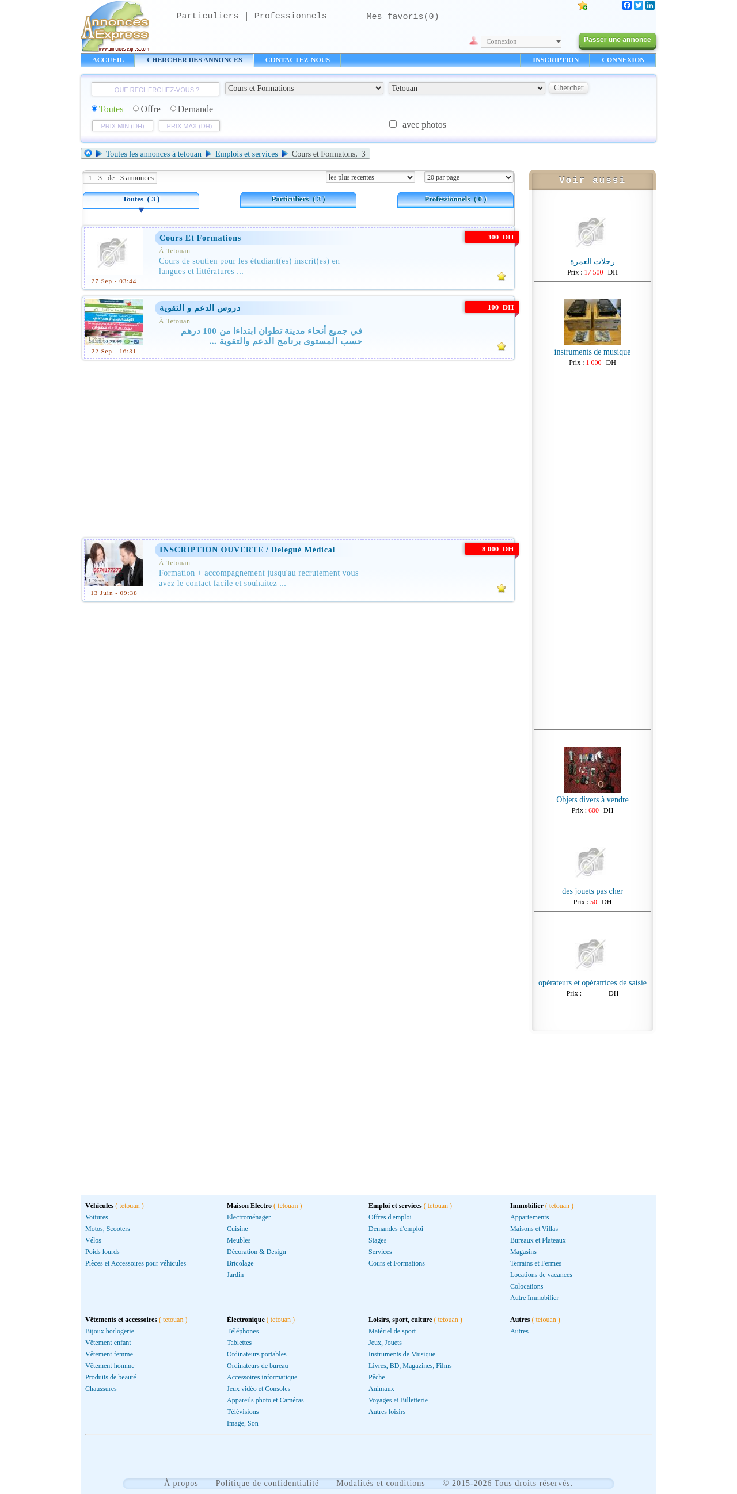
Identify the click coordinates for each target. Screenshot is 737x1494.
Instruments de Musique (401, 1354)
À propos (181, 1483)
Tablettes (239, 1343)
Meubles (238, 1240)
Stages (377, 1240)
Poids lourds (102, 1252)
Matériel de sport (392, 1331)
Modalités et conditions (380, 1483)
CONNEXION (623, 60)
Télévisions (243, 1412)
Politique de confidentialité (268, 1483)
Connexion (502, 41)
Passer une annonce (617, 40)
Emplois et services (246, 154)
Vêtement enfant (108, 1343)
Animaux (381, 1389)
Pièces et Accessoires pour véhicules (135, 1263)
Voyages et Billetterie (398, 1400)
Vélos (93, 1240)
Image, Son (243, 1423)
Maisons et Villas (534, 1229)
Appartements (529, 1217)
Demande (191, 109)
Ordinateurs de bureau (257, 1366)
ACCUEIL (108, 60)
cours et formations (200, 238)
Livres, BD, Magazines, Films (410, 1366)
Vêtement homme (110, 1366)
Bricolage (240, 1263)
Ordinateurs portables (257, 1354)
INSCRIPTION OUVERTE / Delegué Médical (247, 550)
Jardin (235, 1275)
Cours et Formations (396, 1263)
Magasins (523, 1252)
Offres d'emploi (390, 1217)
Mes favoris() (403, 17)
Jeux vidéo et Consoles (258, 1389)
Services (380, 1252)
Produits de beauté (110, 1377)
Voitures (96, 1217)
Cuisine (237, 1229)
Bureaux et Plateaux (538, 1240)
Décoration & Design (256, 1252)
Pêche (376, 1377)
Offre (146, 109)
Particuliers (208, 16)
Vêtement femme (109, 1354)
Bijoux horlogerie (109, 1331)
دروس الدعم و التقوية (200, 308)
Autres (519, 1331)
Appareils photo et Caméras (265, 1400)
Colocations (526, 1286)
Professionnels (290, 16)
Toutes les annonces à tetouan (154, 154)
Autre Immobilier (534, 1298)
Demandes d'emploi (395, 1229)
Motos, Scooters (107, 1229)
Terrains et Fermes (535, 1263)
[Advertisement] (298, 446)
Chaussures (101, 1389)
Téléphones (243, 1331)
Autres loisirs (386, 1412)
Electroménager (249, 1217)
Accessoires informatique (262, 1377)
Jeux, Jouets (385, 1343)
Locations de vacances (541, 1275)
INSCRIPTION (556, 60)
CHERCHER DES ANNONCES (194, 60)
